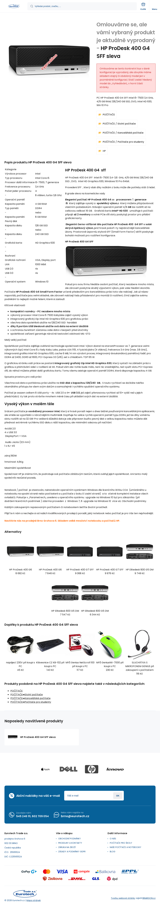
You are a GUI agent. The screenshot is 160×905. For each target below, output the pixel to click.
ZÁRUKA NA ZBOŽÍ (67, 847)
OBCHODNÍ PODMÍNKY (69, 838)
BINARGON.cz (149, 898)
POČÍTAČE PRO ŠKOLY (121, 842)
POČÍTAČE (109, 114)
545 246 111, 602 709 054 (32, 816)
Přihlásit (117, 795)
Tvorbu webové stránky (123, 898)
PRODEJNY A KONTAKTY (70, 842)
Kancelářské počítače (130, 132)
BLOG (112, 851)
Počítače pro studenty (131, 142)
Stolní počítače (127, 123)
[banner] (14, 6)
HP (104, 151)
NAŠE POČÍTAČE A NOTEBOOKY (125, 847)
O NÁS (113, 838)
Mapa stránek (34, 900)
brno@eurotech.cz (75, 816)
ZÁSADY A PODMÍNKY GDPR (72, 851)
